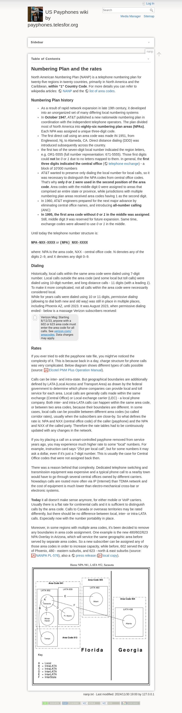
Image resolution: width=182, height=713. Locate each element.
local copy (109, 555)
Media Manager (131, 16)
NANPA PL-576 (47, 555)
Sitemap (149, 16)
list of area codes (102, 91)
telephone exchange (124, 164)
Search (152, 10)
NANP (67, 91)
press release (86, 555)
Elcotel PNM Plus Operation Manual (75, 370)
